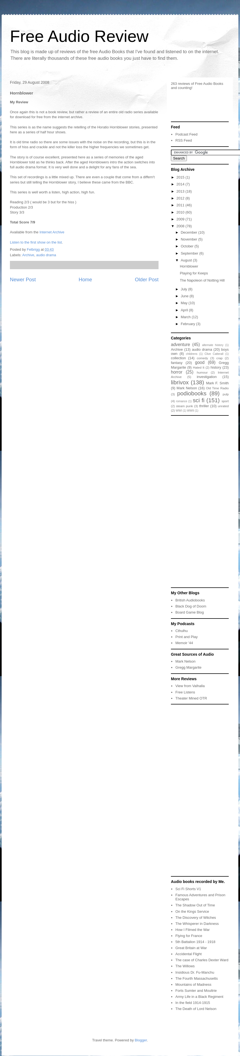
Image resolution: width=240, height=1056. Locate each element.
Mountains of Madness (193, 984)
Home (85, 279)
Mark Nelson (187, 388)
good (200, 362)
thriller (204, 406)
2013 (181, 191)
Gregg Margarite (188, 667)
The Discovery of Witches (195, 917)
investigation (207, 377)
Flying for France (188, 936)
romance (181, 401)
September (190, 253)
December (189, 232)
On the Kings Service (192, 911)
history (216, 367)
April (185, 310)
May (185, 303)
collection (178, 358)
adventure (180, 344)
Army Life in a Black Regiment (199, 997)
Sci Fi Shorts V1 (188, 889)
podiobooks (191, 393)
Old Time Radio (217, 388)
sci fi (198, 400)
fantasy (176, 363)
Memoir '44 (184, 643)
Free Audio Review (79, 36)
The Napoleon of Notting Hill (202, 280)
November (189, 239)
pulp (226, 394)
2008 (181, 226)
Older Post (147, 279)
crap (219, 358)
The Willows (185, 966)
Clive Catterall (213, 353)
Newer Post (23, 279)
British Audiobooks (190, 600)
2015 (181, 177)
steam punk (184, 406)
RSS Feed (183, 140)
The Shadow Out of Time (195, 905)
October (188, 246)
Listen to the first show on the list (36, 242)
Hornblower (189, 266)
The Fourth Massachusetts (196, 978)
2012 (181, 198)
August (187, 260)
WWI (179, 410)
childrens (192, 353)
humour (202, 372)
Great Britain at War (191, 948)
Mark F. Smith (217, 383)
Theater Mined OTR (191, 698)
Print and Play (186, 637)
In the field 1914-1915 (192, 1003)
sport (225, 401)
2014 (181, 184)
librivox (180, 382)
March (186, 317)
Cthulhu (181, 631)
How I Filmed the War (192, 930)
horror (176, 372)
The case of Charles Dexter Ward (201, 960)
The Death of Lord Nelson (195, 1009)
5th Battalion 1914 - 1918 (195, 942)
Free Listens (185, 692)
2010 (181, 212)
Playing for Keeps (194, 273)
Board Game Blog (189, 612)
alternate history (212, 345)
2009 (181, 219)
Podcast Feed (186, 134)
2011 (181, 205)
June (185, 296)
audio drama (46, 255)
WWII (190, 410)
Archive (28, 255)
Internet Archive (51, 232)
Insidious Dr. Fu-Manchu (194, 972)
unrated (223, 406)
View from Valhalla (189, 686)
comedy (202, 358)
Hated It (198, 367)
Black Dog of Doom (190, 606)
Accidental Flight (188, 954)
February (188, 324)
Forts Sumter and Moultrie (196, 991)
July (184, 289)
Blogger (141, 1040)
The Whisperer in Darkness (197, 924)
